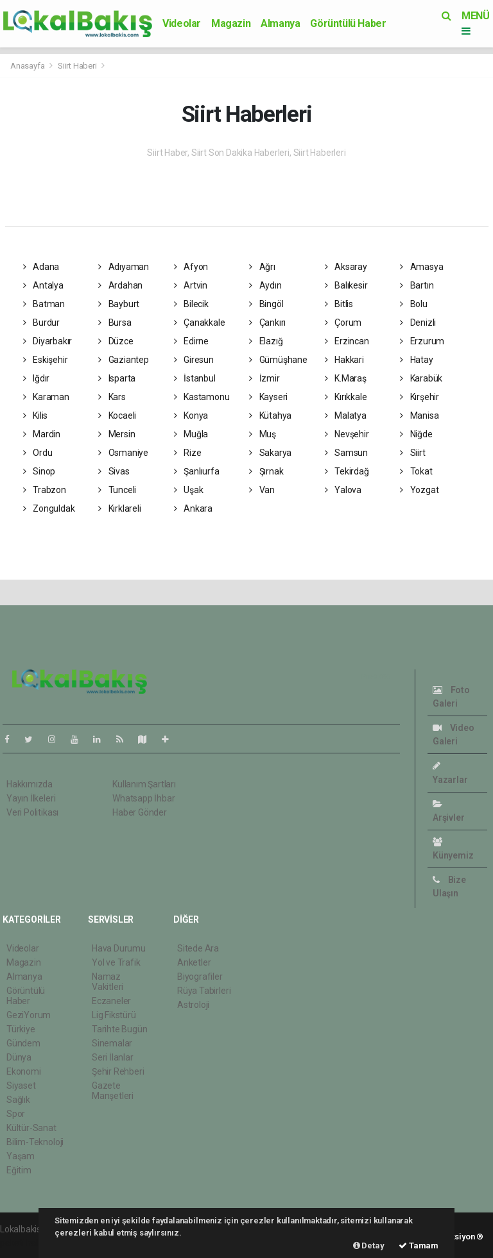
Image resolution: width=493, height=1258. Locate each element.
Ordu (38, 453)
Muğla (191, 434)
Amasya (421, 267)
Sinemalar (112, 1043)
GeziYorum (28, 1015)
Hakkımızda (29, 784)
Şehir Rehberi (118, 1071)
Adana (41, 267)
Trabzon (44, 490)
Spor (15, 1114)
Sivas (114, 471)
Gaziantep (123, 360)
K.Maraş (346, 378)
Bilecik (191, 304)
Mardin (41, 434)
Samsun (346, 453)
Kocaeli (117, 415)
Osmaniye (123, 453)
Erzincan (347, 341)
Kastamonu (202, 397)
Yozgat (419, 490)
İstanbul (195, 378)
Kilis (35, 415)
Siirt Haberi (77, 66)
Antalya (43, 285)
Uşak (188, 490)
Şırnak (266, 471)
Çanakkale (199, 322)
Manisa (419, 415)
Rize (188, 453)
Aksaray (346, 267)
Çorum (343, 322)
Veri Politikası (32, 812)
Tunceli (117, 490)
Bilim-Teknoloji (35, 1142)
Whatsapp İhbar (143, 798)
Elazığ (265, 341)
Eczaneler (111, 1001)
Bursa (115, 322)
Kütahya (270, 415)
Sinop (39, 471)
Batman (44, 304)
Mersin (116, 434)
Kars (112, 397)
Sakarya (270, 453)
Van (262, 490)
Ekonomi (23, 1071)
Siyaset (21, 1085)
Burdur (41, 322)
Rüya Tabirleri (203, 990)
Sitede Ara (198, 948)
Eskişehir (45, 360)
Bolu (414, 304)
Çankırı (267, 322)
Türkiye (20, 1029)
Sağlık (18, 1099)
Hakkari (344, 360)
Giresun (194, 360)
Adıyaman (123, 267)
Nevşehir (347, 434)
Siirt (413, 453)
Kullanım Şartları (144, 784)
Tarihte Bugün (120, 1029)
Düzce (116, 341)
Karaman (46, 397)
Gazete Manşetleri (113, 1090)
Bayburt (118, 304)
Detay (369, 1245)
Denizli (418, 322)
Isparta (116, 378)
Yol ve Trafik (116, 962)
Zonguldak (49, 508)
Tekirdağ (347, 471)
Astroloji (193, 1005)
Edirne (191, 341)
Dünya (18, 1057)
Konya (191, 415)
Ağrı (262, 267)
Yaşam (20, 1156)
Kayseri (268, 397)
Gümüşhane (278, 360)
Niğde (416, 434)
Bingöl (266, 304)
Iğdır (36, 378)
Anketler (194, 962)
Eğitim (18, 1170)
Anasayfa (28, 66)
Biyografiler (200, 976)
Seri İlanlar (113, 1057)
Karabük (421, 378)
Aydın (265, 285)
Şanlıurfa (197, 471)
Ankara (193, 508)
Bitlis (339, 304)
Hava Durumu (119, 948)
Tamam (418, 1245)
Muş (262, 434)
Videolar (181, 23)
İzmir (264, 378)
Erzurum (422, 341)
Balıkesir (346, 285)
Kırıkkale (346, 397)
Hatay (416, 360)
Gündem (23, 1043)
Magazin (230, 23)
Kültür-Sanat (31, 1128)
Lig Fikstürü (114, 1015)
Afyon (191, 267)
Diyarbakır (48, 341)
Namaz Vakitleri (107, 981)
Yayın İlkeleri (30, 798)
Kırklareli (119, 508)
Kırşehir (419, 397)
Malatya (346, 415)
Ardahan (120, 285)
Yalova (343, 490)
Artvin (190, 285)
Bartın (416, 285)
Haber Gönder (139, 812)
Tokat (416, 471)
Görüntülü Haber (348, 23)
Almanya (280, 23)
